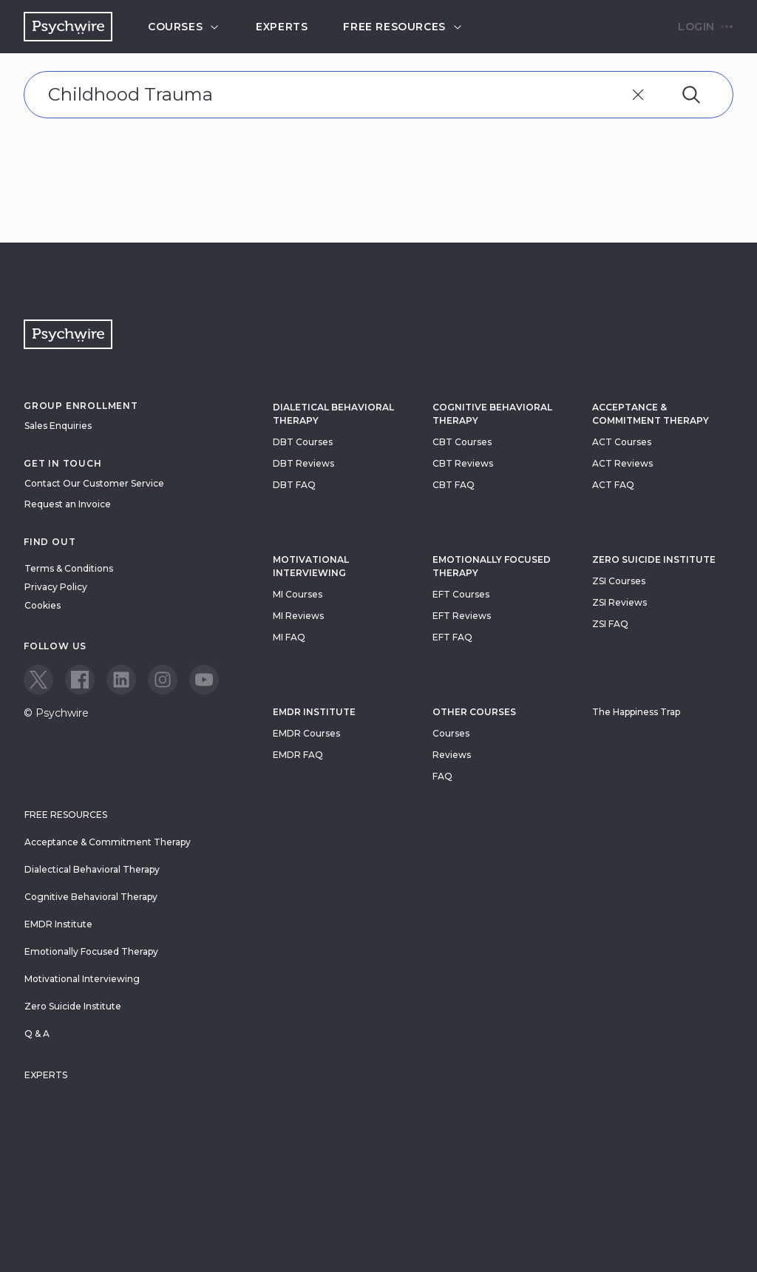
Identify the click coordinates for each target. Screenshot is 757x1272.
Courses (184, 26)
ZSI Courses (618, 580)
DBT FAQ (294, 484)
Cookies (42, 605)
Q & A (37, 1033)
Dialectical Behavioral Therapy (92, 869)
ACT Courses (621, 441)
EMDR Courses (306, 733)
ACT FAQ (613, 484)
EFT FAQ (452, 637)
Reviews (451, 754)
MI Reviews (298, 615)
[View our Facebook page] (80, 679)
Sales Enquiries (58, 425)
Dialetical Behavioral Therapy (333, 414)
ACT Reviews (622, 463)
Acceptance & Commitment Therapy (650, 414)
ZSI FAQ (610, 623)
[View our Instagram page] (162, 679)
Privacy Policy (55, 586)
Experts (282, 26)
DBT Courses (303, 441)
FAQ (442, 776)
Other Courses (474, 711)
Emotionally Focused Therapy (491, 566)
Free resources (403, 26)
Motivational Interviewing (311, 566)
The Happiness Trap (636, 711)
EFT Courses (460, 594)
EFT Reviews (461, 615)
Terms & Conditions (68, 568)
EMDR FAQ (298, 754)
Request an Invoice (67, 504)
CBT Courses (462, 441)
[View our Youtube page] (204, 679)
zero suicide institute (654, 559)
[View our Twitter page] (38, 679)
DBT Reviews (303, 463)
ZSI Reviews (619, 602)
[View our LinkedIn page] (121, 679)
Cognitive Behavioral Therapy (492, 414)
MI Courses (297, 594)
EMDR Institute (314, 711)
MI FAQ (289, 637)
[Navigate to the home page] (68, 26)
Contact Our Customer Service (94, 483)
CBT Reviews (462, 463)
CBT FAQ (453, 484)
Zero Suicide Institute (72, 1006)
